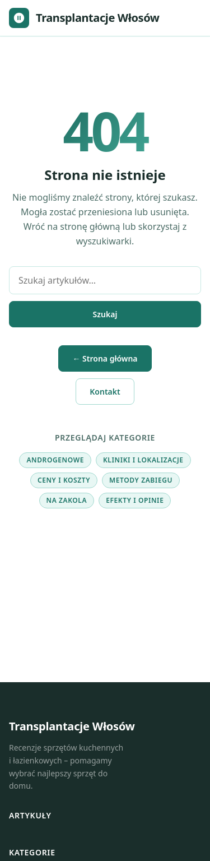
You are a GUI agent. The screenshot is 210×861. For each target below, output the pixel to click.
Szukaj (105, 314)
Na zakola (66, 500)
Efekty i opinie (135, 500)
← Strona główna (104, 358)
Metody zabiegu (140, 480)
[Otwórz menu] (190, 18)
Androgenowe (55, 460)
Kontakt (105, 391)
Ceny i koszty (64, 480)
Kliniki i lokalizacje (143, 460)
